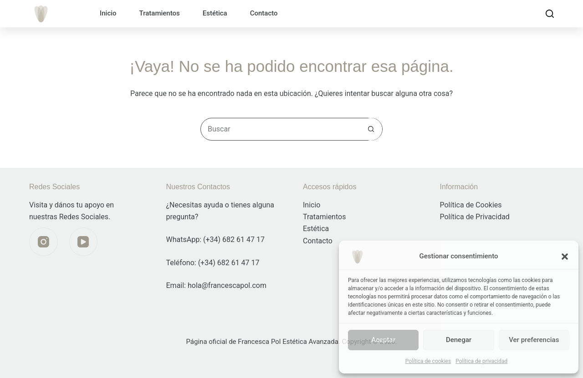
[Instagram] (43, 241)
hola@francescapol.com (227, 285)
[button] (564, 256)
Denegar (458, 340)
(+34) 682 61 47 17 (234, 239)
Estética (215, 13)
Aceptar (383, 340)
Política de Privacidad (475, 216)
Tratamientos (159, 13)
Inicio (108, 13)
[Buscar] (550, 14)
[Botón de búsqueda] (370, 129)
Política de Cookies (471, 205)
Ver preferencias (534, 340)
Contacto (264, 13)
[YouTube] (83, 241)
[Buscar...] (280, 129)
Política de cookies (428, 361)
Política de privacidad (481, 361)
